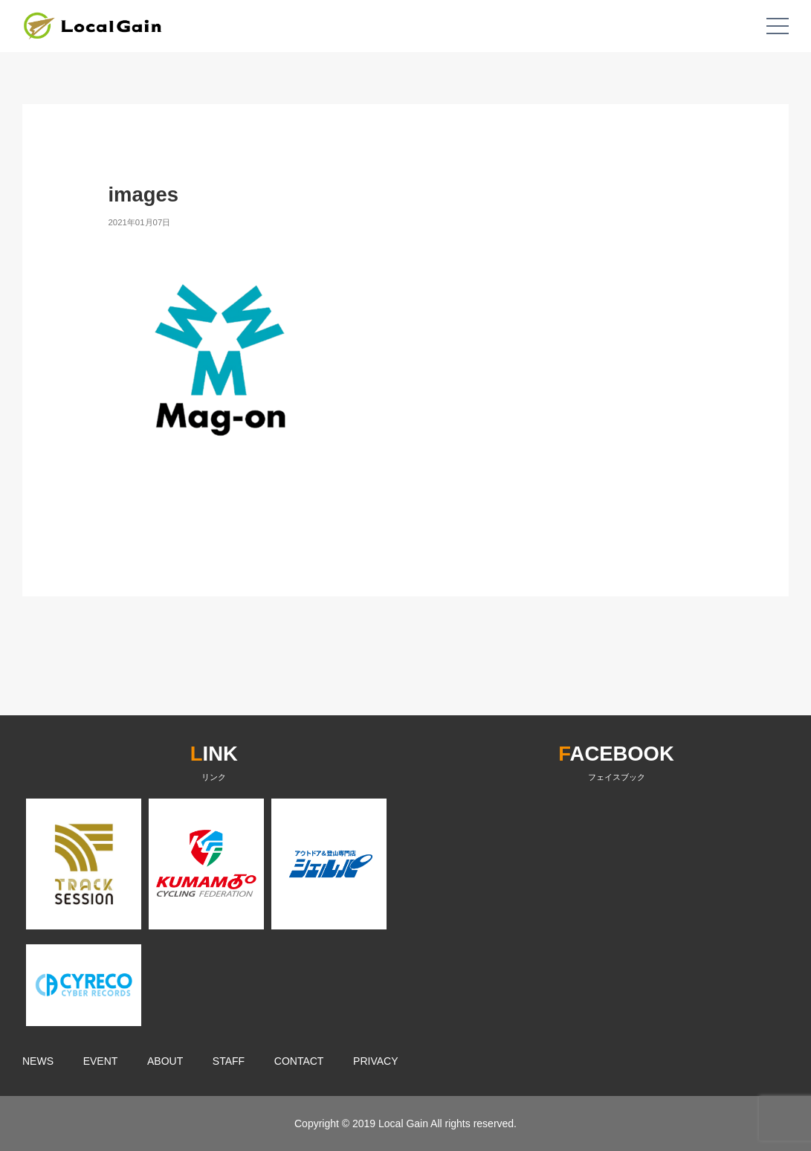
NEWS (38, 1061)
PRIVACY (375, 1061)
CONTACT (299, 1061)
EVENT (100, 1061)
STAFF (229, 1061)
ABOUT (165, 1061)
